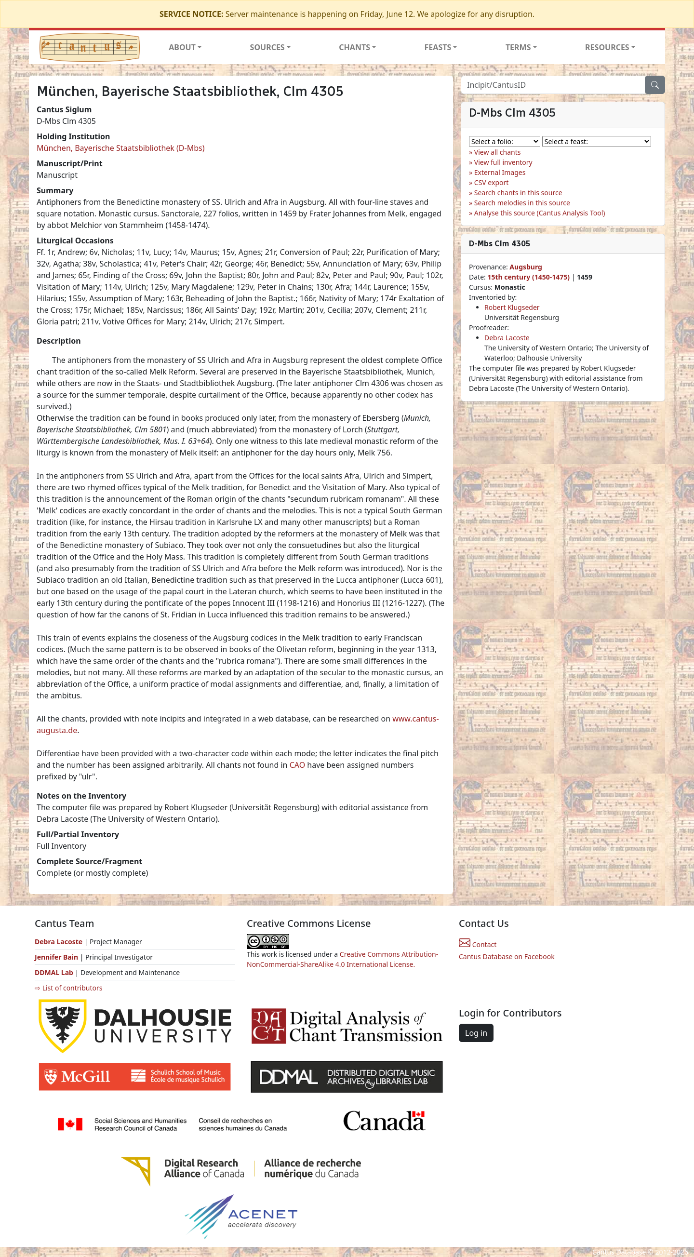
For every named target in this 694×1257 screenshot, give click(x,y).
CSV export (491, 182)
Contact (477, 944)
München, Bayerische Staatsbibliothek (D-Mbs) (120, 148)
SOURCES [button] (267, 47)
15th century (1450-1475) (528, 276)
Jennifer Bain (57, 957)
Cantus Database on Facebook (507, 956)
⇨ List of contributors (68, 987)
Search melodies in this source (522, 202)
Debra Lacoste (507, 337)
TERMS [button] (518, 47)
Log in (476, 1033)
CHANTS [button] (354, 47)
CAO (298, 765)
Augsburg (525, 266)
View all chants (497, 152)
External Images (500, 172)
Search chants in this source (518, 192)
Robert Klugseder (512, 307)
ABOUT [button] (182, 47)
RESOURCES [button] (607, 47)
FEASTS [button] (438, 47)
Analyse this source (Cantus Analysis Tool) (539, 212)
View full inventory (503, 162)
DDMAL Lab (54, 972)
